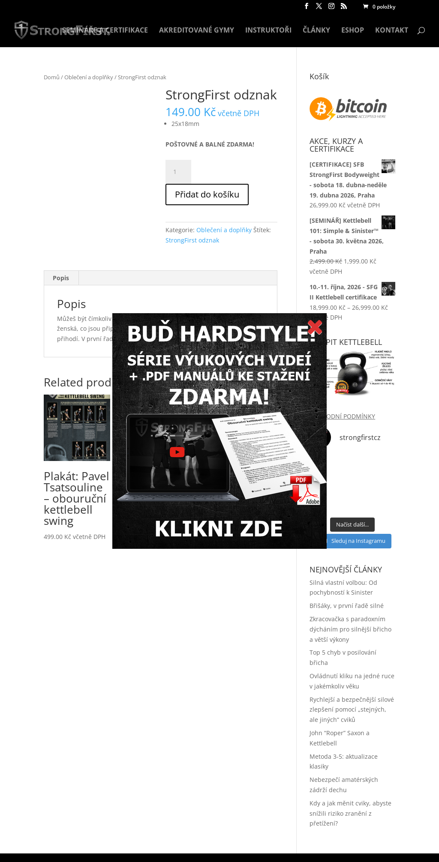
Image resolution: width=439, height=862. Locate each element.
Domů (52, 77)
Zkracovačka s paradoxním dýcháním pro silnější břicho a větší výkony (350, 629)
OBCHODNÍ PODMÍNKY (342, 416)
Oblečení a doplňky (88, 77)
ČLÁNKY (316, 31)
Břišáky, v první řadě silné (347, 606)
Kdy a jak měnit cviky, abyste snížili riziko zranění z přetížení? (350, 813)
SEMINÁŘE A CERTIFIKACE (105, 31)
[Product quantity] (178, 172)
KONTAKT (391, 31)
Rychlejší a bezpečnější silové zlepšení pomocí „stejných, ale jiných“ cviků (352, 709)
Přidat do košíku (207, 194)
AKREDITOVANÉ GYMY (196, 31)
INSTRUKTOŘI (268, 31)
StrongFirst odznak (192, 240)
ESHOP (352, 31)
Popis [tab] (61, 278)
